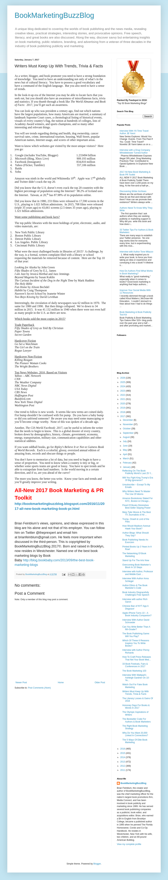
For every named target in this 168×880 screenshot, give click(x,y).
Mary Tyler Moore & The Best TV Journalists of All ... (136, 513)
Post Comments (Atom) (39, 688)
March (126, 458)
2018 (123, 412)
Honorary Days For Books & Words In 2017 (136, 706)
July (125, 441)
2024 (123, 386)
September (128, 433)
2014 (123, 757)
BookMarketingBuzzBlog (54, 15)
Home (61, 682)
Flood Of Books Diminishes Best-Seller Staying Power (136, 506)
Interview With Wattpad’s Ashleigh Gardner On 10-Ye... (135, 678)
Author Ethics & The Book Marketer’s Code (134, 586)
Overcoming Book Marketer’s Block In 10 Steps (136, 566)
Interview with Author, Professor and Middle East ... (137, 572)
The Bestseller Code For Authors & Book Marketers (136, 720)
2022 (123, 395)
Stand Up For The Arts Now (135, 560)
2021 (123, 399)
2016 (123, 748)
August (126, 437)
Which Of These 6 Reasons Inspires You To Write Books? (135, 643)
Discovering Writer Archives (133, 191)
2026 (123, 378)
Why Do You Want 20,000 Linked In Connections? (135, 734)
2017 (123, 416)
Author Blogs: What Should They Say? (135, 534)
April (125, 454)
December (128, 420)
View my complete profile (129, 844)
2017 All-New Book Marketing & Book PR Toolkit (135, 173)
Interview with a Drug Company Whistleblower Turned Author (135, 151)
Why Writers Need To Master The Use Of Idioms (136, 492)
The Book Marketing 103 (134, 671)
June (125, 445)
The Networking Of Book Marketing (134, 554)
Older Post (100, 682)
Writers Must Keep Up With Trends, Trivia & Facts (135, 692)
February (127, 462)
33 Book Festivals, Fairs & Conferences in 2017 (135, 665)
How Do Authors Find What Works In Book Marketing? (136, 272)
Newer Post (21, 682)
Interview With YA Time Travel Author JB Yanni (134, 132)
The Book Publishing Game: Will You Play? (136, 634)
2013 (123, 761)
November (128, 424)
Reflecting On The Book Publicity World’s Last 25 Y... (137, 472)
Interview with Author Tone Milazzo (136, 251)
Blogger (97, 863)
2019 (123, 408)
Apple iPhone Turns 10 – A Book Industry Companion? (137, 614)
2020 (123, 403)
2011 (123, 770)
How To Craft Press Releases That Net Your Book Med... (136, 658)
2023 (123, 391)
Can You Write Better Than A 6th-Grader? (136, 628)
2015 (123, 753)
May (125, 450)
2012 (123, 766)
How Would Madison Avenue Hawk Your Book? (136, 527)
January (127, 467)
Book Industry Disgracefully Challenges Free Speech (135, 593)
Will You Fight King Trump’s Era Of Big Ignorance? (137, 479)
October (127, 428)
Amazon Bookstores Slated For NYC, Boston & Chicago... (137, 499)
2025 (123, 382)
